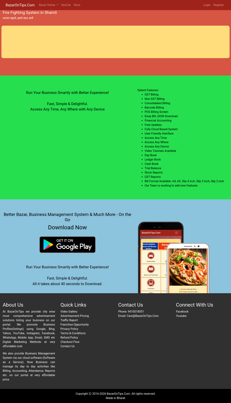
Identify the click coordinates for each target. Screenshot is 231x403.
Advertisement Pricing (74, 316)
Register (218, 5)
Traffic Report (69, 320)
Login (206, 5)
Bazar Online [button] (47, 5)
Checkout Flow (69, 342)
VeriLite (66, 5)
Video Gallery (68, 311)
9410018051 (136, 311)
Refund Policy (69, 337)
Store (77, 5)
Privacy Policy (69, 329)
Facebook (182, 311)
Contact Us (67, 346)
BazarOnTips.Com (20, 5)
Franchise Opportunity (74, 324)
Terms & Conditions (73, 333)
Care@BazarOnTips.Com (142, 316)
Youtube (181, 316)
